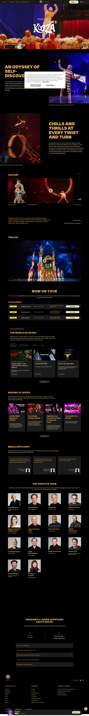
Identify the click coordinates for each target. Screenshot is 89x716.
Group (6, 696)
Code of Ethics (34, 702)
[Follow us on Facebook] (76, 682)
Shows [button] (5, 2)
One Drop (33, 696)
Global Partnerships (36, 700)
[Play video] (18, 191)
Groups (17, 2)
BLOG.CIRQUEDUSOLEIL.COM (17, 329)
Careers (33, 691)
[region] (44, 80)
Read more (14, 375)
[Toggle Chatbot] (85, 712)
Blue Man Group (61, 694)
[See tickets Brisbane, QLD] (72, 312)
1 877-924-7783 (58, 638)
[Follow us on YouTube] (80, 682)
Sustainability (34, 694)
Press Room (34, 698)
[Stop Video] (87, 47)
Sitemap (7, 704)
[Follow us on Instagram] (78, 682)
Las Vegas (11, 2)
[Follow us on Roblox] (83, 682)
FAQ (6, 702)
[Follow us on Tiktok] (74, 682)
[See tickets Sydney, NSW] (72, 318)
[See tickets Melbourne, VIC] (72, 306)
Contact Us (7, 694)
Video (6, 698)
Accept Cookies (50, 85)
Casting (33, 693)
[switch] (17, 46)
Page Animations (10, 46)
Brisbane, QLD (25, 312)
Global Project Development (64, 693)
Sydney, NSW (25, 318)
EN (82, 2)
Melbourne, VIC (25, 306)
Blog (6, 700)
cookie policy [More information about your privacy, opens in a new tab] (45, 81)
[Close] (63, 73)
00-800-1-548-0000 (59, 640)
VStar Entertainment (62, 696)
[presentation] (17, 687)
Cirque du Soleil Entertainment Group (66, 691)
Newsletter (7, 693)
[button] (80, 174)
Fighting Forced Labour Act (37, 704)
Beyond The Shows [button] (25, 2)
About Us (7, 691)
